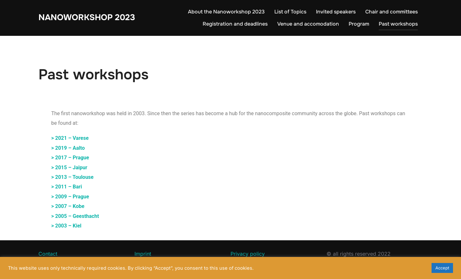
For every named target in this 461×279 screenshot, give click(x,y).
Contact (47, 254)
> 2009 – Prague (70, 197)
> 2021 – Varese (70, 138)
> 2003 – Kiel (66, 226)
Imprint (142, 254)
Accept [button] (442, 267)
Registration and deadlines (235, 23)
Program (359, 23)
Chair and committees (391, 11)
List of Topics (290, 11)
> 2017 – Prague (70, 158)
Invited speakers (336, 11)
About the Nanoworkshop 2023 (226, 11)
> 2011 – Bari (66, 187)
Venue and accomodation (308, 23)
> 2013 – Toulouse (72, 177)
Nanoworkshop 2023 (86, 17)
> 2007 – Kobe (68, 206)
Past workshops (398, 23)
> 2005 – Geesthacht (75, 216)
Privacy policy (247, 254)
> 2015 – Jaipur (69, 167)
